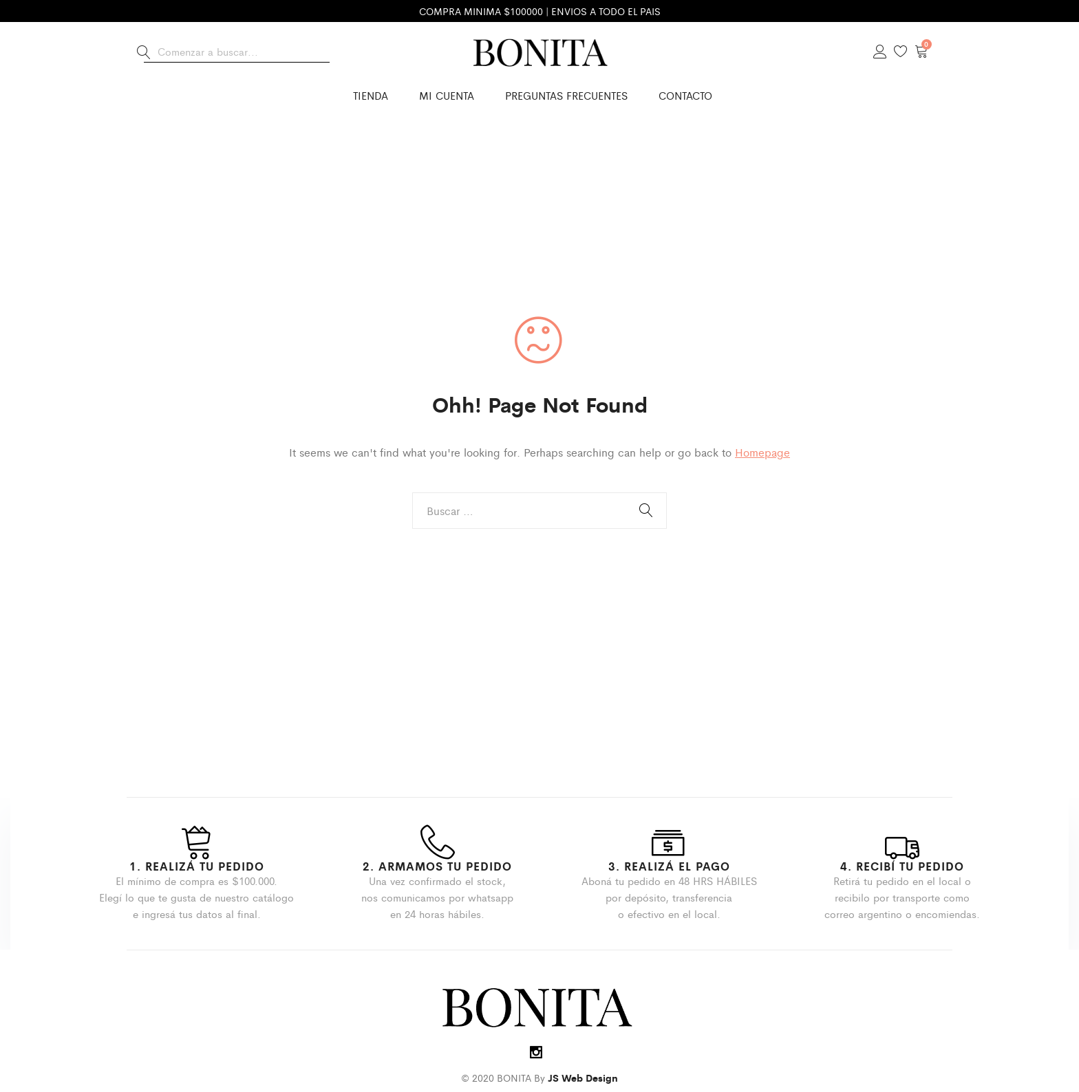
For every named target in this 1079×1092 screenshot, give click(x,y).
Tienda (370, 95)
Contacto (685, 95)
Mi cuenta (446, 95)
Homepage (762, 452)
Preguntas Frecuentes (566, 95)
